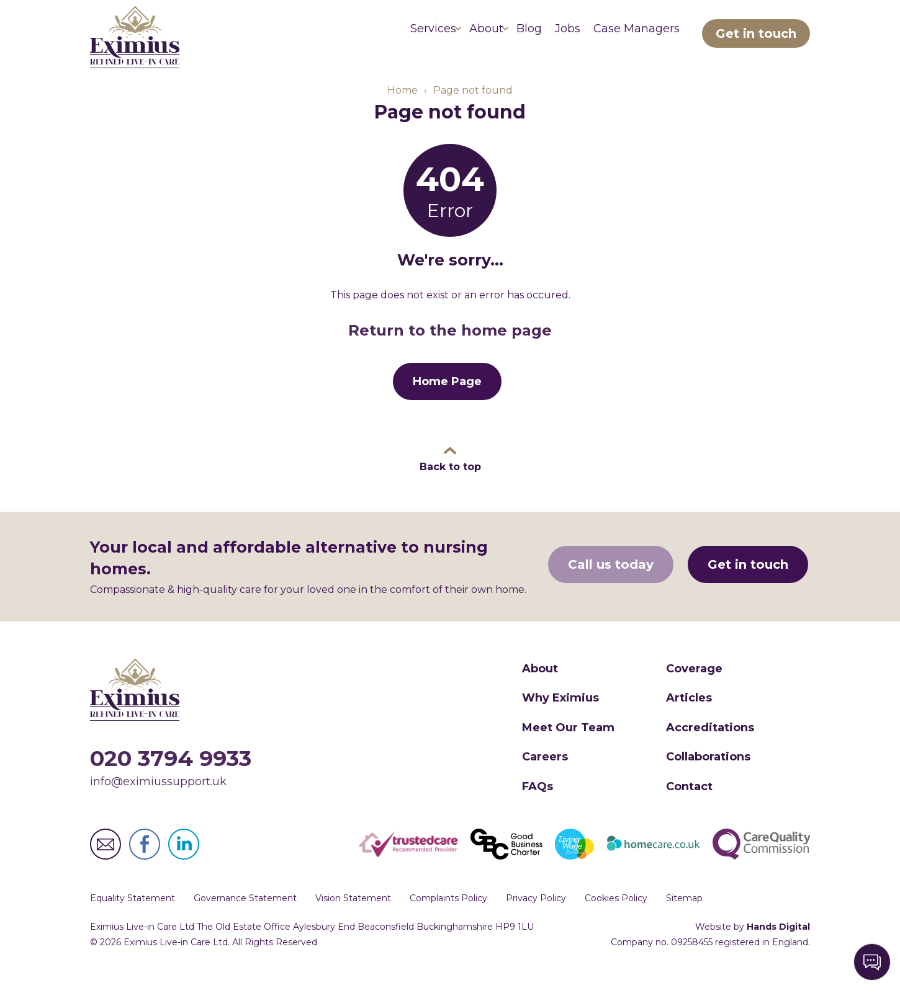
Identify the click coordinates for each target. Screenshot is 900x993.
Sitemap (684, 916)
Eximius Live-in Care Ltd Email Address (105, 862)
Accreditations (710, 745)
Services (369, 37)
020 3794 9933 (170, 776)
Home (402, 108)
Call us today (612, 584)
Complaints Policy (448, 916)
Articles (689, 716)
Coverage (694, 686)
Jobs (546, 37)
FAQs (537, 804)
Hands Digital (778, 944)
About (436, 37)
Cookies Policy (616, 916)
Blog (493, 37)
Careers (545, 774)
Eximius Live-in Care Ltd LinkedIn (183, 862)
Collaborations (708, 774)
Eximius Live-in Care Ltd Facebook (144, 862)
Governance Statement (245, 916)
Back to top (450, 485)
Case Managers (629, 37)
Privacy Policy (536, 916)
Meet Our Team (568, 745)
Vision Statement (353, 916)
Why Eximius (560, 716)
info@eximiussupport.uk (158, 799)
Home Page (447, 399)
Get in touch (756, 37)
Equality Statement (132, 916)
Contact (689, 804)
